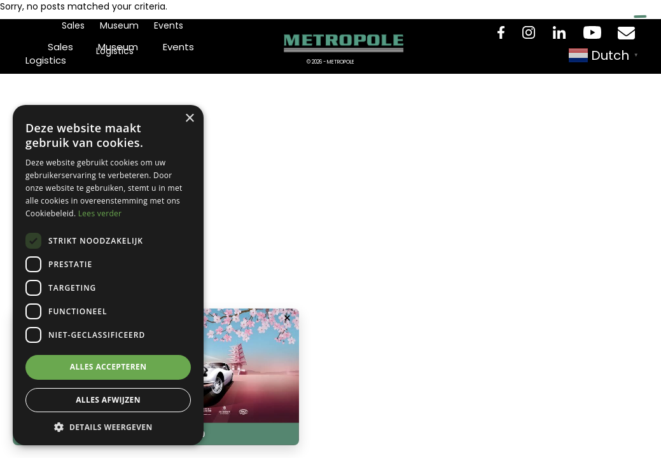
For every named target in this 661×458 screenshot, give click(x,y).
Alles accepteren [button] (108, 366)
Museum (119, 25)
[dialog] (108, 275)
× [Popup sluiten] (287, 318)
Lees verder (100, 213)
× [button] (189, 118)
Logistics (115, 51)
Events (168, 25)
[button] (108, 426)
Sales (73, 25)
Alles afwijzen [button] (108, 399)
